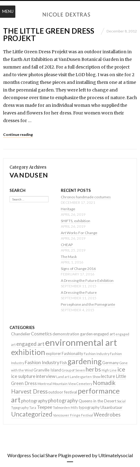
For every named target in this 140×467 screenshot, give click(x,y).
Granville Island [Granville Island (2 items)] (47, 370)
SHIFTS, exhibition (75, 221)
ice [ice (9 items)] (121, 369)
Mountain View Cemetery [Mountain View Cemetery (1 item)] (72, 384)
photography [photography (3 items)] (34, 400)
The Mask (69, 256)
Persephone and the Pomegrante (88, 304)
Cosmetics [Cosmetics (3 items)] (41, 333)
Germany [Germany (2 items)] (110, 362)
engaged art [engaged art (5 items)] (30, 344)
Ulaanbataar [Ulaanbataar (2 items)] (111, 407)
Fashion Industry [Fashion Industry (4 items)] (42, 362)
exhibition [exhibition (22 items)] (28, 352)
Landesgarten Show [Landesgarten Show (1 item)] (85, 377)
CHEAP (67, 244)
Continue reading (18, 134)
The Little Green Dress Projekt (48, 34)
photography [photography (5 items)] (63, 400)
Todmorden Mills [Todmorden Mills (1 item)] (65, 407)
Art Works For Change (79, 232)
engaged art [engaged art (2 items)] (104, 333)
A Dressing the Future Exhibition (87, 280)
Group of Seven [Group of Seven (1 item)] (73, 370)
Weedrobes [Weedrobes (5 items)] (107, 414)
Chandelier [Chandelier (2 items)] (20, 333)
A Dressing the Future (79, 292)
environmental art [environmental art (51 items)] (81, 342)
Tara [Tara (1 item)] (32, 407)
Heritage (68, 209)
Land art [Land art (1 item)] (62, 377)
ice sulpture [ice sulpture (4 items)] (23, 376)
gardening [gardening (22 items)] (85, 361)
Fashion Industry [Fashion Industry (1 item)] (96, 354)
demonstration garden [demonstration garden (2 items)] (72, 333)
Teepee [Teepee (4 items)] (44, 407)
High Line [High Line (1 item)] (109, 370)
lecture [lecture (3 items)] (108, 376)
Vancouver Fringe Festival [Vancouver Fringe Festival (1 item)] (73, 415)
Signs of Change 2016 (78, 268)
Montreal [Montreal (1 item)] (44, 384)
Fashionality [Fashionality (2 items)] (72, 353)
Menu (8, 11)
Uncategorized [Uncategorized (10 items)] (31, 414)
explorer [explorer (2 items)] (53, 353)
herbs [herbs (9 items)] (93, 369)
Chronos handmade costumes (86, 197)
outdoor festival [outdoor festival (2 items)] (62, 392)
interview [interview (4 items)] (46, 376)
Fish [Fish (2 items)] (63, 362)
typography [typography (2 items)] (89, 407)
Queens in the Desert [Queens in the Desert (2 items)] (97, 400)
